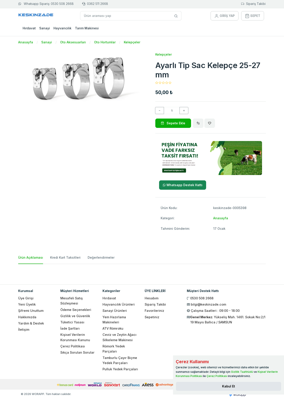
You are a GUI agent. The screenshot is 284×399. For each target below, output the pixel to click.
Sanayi (44, 28)
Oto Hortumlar (105, 42)
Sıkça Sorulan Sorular (77, 352)
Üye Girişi (26, 298)
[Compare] (198, 123)
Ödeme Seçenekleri (75, 310)
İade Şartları (70, 328)
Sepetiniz (152, 317)
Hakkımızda (27, 317)
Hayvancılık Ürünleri (119, 304)
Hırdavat (29, 28)
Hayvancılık (62, 28)
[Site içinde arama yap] (176, 15)
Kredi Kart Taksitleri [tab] (65, 257)
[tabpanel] (142, 272)
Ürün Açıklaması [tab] (30, 257)
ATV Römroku (113, 328)
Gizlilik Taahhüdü (242, 371)
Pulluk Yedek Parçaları (120, 369)
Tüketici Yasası (72, 322)
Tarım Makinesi (87, 28)
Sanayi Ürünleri (115, 310)
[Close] (228, 386)
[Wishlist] (209, 123)
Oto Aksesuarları (73, 42)
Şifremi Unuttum (30, 310)
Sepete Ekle (173, 123)
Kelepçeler (132, 42)
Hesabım (151, 298)
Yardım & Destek (31, 323)
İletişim (23, 329)
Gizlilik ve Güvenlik (75, 316)
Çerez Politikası (72, 346)
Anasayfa (25, 42)
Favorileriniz (154, 310)
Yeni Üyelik (27, 304)
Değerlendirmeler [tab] (101, 257)
